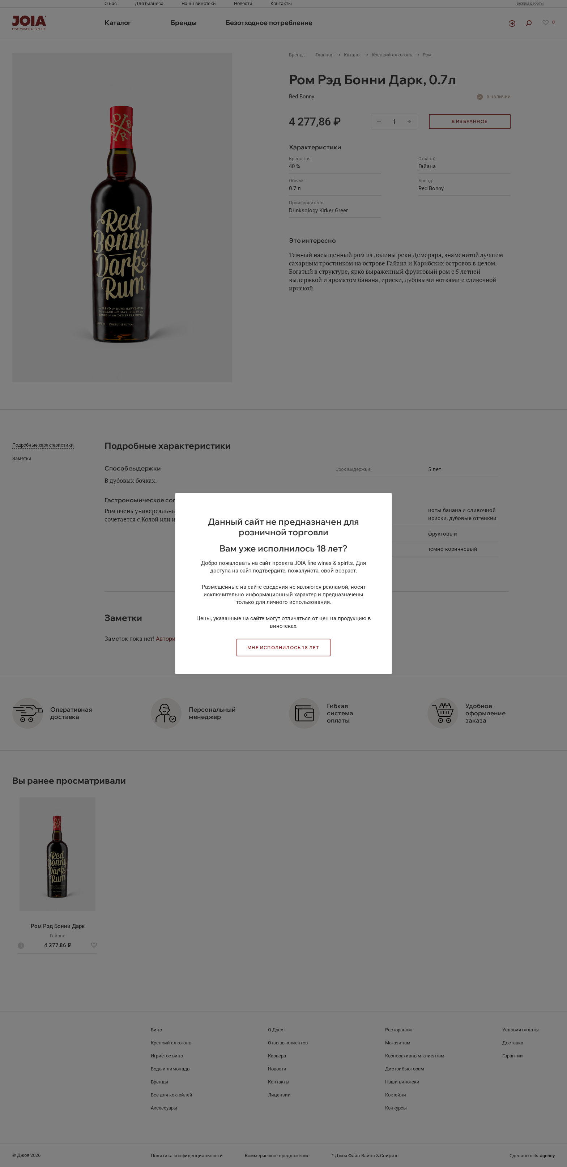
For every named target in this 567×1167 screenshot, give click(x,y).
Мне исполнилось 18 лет (283, 647)
